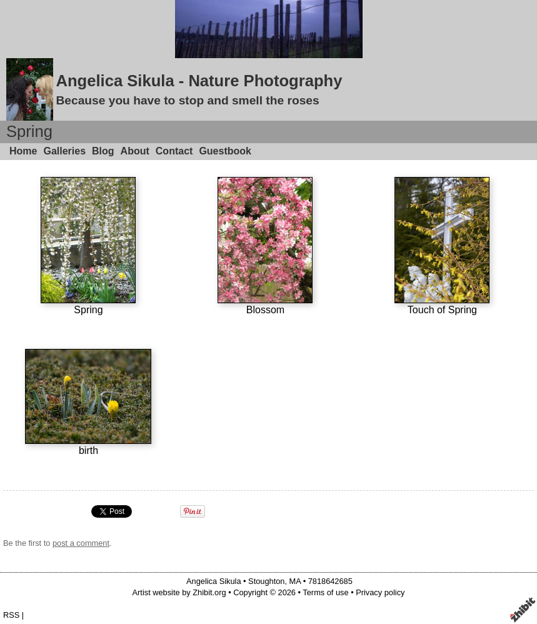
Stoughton (266, 581)
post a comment (81, 543)
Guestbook (225, 151)
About (135, 151)
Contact (174, 151)
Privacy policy (380, 592)
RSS (11, 615)
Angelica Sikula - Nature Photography (199, 80)
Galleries (64, 151)
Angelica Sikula (213, 581)
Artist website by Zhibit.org (179, 592)
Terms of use (325, 592)
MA (295, 581)
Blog (103, 151)
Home (23, 151)
